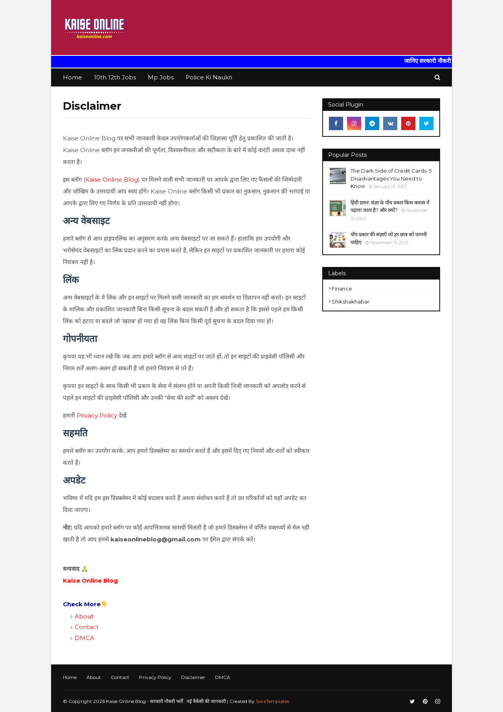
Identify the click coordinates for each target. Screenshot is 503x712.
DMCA (84, 638)
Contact (87, 627)
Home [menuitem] (72, 77)
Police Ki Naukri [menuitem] (208, 77)
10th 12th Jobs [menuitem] (115, 77)
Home (70, 677)
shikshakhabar (350, 301)
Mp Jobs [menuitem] (161, 77)
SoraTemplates (272, 701)
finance (342, 288)
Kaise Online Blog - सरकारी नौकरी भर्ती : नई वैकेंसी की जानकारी (166, 701)
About (84, 616)
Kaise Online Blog (111, 179)
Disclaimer (193, 677)
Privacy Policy (97, 415)
